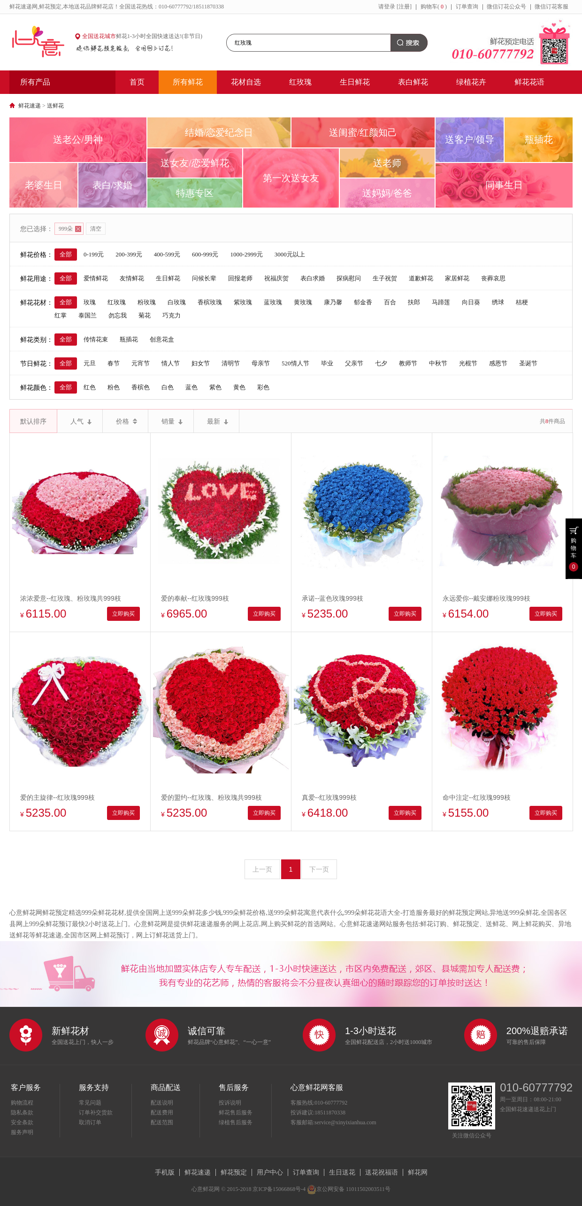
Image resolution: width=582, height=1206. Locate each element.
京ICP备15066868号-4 (279, 1189)
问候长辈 (204, 278)
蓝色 (191, 387)
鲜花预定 (234, 1172)
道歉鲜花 (421, 278)
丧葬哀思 (493, 278)
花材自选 (246, 82)
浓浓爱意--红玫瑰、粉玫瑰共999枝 (70, 598)
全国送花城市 (99, 36)
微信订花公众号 (506, 6)
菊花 (144, 315)
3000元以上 (290, 254)
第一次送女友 (291, 178)
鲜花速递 (29, 105)
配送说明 (162, 1102)
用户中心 (270, 1172)
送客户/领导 (470, 139)
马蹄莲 (441, 302)
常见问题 (90, 1102)
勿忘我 (117, 315)
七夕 (381, 363)
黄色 (239, 387)
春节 (113, 363)
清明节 (231, 363)
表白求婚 (312, 278)
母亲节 (261, 363)
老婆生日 (43, 185)
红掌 (60, 315)
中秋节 (438, 363)
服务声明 (22, 1132)
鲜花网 (418, 1172)
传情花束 (96, 339)
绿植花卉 (471, 82)
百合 (390, 302)
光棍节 (468, 363)
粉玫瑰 (147, 302)
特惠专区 (195, 193)
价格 (126, 421)
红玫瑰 (300, 82)
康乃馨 (333, 302)
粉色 (113, 387)
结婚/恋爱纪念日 (219, 132)
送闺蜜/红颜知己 (363, 132)
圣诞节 (528, 363)
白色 (167, 387)
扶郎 (414, 302)
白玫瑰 (177, 302)
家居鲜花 (457, 278)
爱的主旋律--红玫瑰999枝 (57, 797)
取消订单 (90, 1122)
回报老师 (240, 278)
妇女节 (200, 363)
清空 (95, 228)
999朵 (70, 228)
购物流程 (22, 1102)
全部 (66, 254)
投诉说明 (230, 1102)
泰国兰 (87, 315)
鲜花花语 (529, 82)
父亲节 (354, 363)
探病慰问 (349, 278)
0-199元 (94, 254)
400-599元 (167, 254)
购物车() (434, 6)
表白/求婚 (112, 185)
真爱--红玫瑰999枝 (329, 797)
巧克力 (171, 315)
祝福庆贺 (276, 278)
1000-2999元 (246, 254)
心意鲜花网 (42, 42)
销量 (172, 421)
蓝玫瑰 (273, 302)
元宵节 (140, 363)
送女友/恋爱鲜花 (195, 163)
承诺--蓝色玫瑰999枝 (332, 598)
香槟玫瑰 (210, 302)
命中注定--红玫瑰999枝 (477, 797)
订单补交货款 (96, 1112)
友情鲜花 (132, 278)
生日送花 (342, 1172)
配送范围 (162, 1122)
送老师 (387, 163)
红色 (90, 387)
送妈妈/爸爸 (387, 193)
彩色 (263, 387)
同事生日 (504, 185)
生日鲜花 (355, 82)
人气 (81, 421)
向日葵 (471, 302)
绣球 (498, 302)
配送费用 (162, 1112)
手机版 (165, 1172)
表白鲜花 (413, 82)
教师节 (408, 363)
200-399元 (128, 254)
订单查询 (467, 6)
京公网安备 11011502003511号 (349, 1189)
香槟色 (140, 387)
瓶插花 (539, 139)
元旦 (90, 363)
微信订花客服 (551, 6)
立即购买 (123, 614)
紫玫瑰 (243, 302)
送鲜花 (55, 105)
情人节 (170, 363)
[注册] (404, 6)
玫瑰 (90, 302)
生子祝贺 (385, 278)
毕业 (327, 363)
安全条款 (22, 1122)
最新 (217, 421)
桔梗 (522, 302)
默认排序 (33, 421)
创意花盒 (162, 339)
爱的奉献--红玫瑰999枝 (195, 598)
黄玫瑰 (303, 302)
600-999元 (205, 254)
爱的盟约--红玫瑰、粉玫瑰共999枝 (211, 797)
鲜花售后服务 (236, 1112)
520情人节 (295, 363)
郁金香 (363, 302)
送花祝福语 (381, 1172)
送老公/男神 (78, 139)
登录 (389, 6)
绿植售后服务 (236, 1122)
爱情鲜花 (96, 278)
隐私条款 (22, 1112)
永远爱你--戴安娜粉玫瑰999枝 (486, 598)
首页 (137, 82)
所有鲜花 (188, 82)
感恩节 (498, 363)
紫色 (215, 387)
